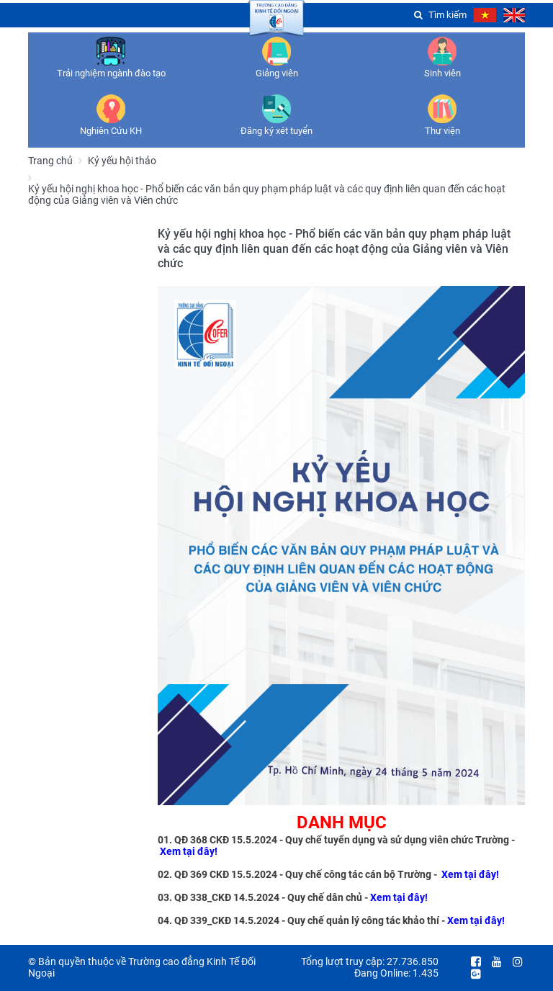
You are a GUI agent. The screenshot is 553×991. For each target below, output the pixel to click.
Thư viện (442, 130)
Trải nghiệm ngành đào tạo (111, 73)
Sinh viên (442, 73)
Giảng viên (277, 73)
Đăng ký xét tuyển (276, 130)
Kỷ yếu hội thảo (122, 160)
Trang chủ (50, 160)
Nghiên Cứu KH (111, 130)
